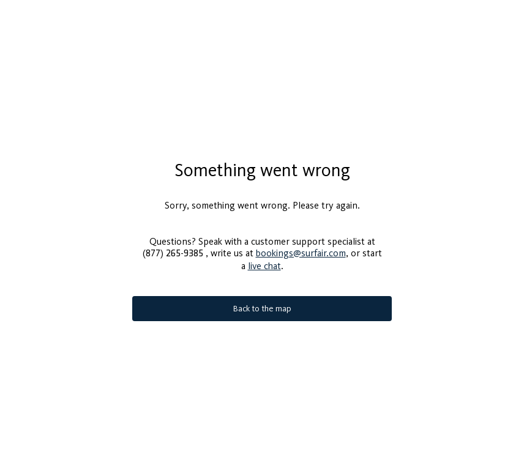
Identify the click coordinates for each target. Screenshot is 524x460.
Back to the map (262, 304)
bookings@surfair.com (301, 248)
